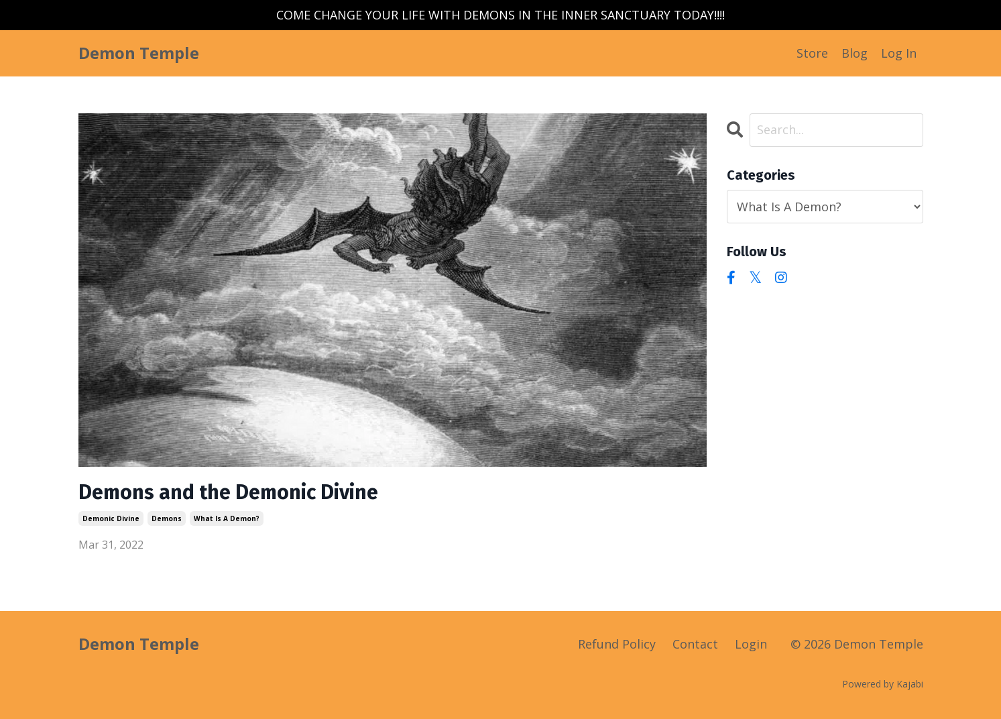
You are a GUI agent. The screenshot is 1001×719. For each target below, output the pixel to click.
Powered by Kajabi (882, 683)
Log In (899, 53)
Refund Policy (617, 644)
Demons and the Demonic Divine (228, 492)
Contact (695, 644)
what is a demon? (226, 518)
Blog (854, 53)
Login (751, 644)
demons (167, 518)
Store (812, 53)
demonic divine (110, 518)
